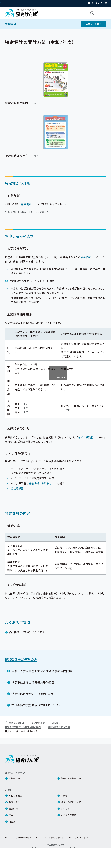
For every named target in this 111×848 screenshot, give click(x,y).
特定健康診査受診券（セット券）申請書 (32, 281)
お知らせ (65, 808)
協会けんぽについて (71, 802)
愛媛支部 (10, 24)
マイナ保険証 (85, 437)
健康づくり (14, 802)
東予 (22, 404)
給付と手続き (15, 795)
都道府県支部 (38, 722)
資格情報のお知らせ (40, 483)
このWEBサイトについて (28, 837)
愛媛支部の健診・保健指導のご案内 (23, 726)
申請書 (64, 795)
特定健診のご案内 (21, 103)
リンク (8, 837)
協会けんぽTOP (17, 722)
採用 (11, 815)
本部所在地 (14, 778)
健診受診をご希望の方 (21, 659)
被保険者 (86, 257)
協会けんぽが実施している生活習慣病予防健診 (41, 671)
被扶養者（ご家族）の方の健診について (32, 632)
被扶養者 (26, 204)
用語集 (12, 821)
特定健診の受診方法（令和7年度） (33, 694)
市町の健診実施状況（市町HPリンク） (36, 705)
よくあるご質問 (69, 815)
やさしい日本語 (99, 3)
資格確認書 (17, 488)
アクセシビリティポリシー (57, 837)
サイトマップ (81, 837)
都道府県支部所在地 (71, 778)
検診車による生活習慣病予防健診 (32, 682)
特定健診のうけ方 (21, 156)
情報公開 (13, 808)
